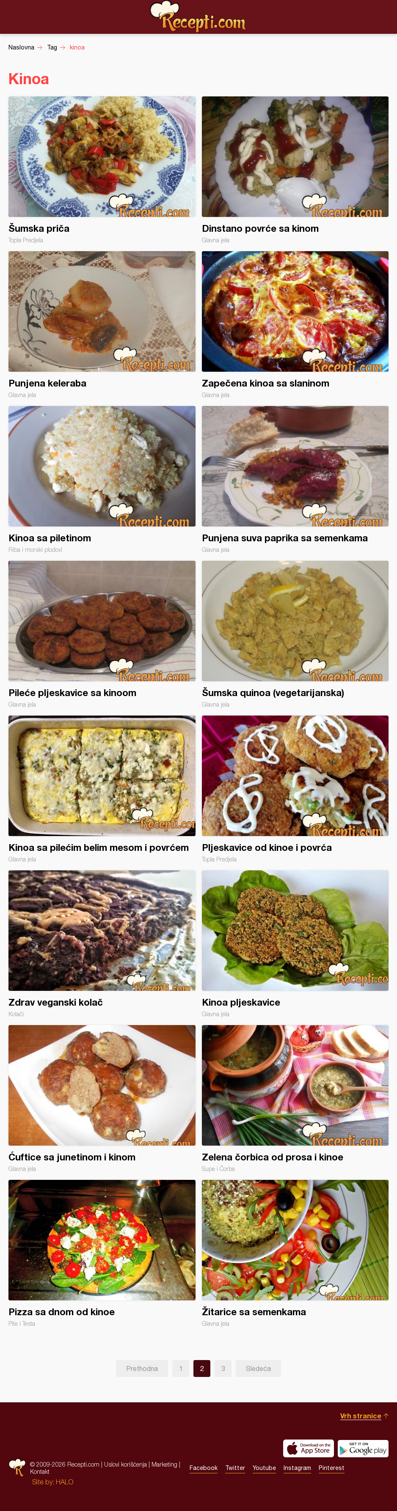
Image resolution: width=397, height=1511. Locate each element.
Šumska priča (102, 170)
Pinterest (332, 1467)
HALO (64, 1482)
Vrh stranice (360, 1416)
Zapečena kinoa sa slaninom (295, 324)
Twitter (235, 1467)
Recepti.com (198, 16)
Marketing (164, 1464)
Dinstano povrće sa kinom (295, 170)
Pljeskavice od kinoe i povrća (295, 789)
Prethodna (142, 1368)
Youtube (264, 1467)
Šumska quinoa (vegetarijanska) (295, 634)
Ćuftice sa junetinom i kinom (102, 1098)
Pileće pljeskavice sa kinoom (102, 634)
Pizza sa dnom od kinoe (102, 1253)
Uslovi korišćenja (125, 1464)
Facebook (204, 1467)
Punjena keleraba (102, 324)
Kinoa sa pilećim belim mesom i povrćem (102, 789)
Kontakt (40, 1471)
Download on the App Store (308, 1448)
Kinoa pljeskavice (295, 943)
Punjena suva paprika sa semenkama (295, 479)
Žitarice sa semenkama (295, 1253)
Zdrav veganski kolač (102, 943)
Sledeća (258, 1368)
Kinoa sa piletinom (102, 479)
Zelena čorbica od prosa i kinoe (295, 1098)
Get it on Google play (363, 1448)
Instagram (297, 1467)
